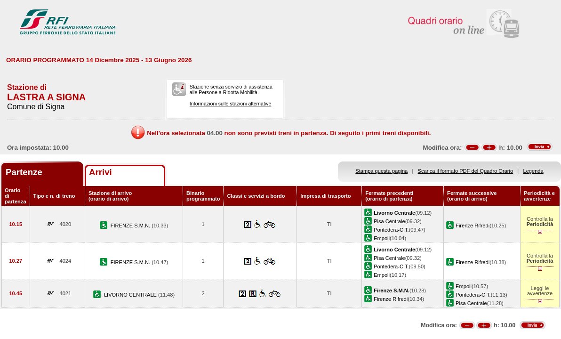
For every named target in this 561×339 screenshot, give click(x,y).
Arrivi (100, 172)
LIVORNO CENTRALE (131, 295)
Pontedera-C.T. (391, 230)
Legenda (533, 171)
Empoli (382, 238)
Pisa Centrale (389, 221)
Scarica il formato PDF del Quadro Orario (465, 171)
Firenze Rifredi (472, 225)
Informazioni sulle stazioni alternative (231, 103)
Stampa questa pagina (381, 171)
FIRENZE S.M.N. (131, 225)
